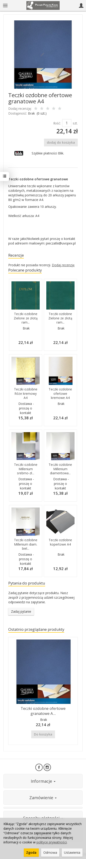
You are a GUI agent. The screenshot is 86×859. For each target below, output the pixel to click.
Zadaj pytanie (21, 611)
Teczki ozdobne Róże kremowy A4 (25, 393)
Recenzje (16, 255)
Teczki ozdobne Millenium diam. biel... (25, 544)
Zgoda (31, 852)
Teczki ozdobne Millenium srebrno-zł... (25, 468)
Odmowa (50, 852)
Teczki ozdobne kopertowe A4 (60, 542)
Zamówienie (43, 797)
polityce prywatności (51, 842)
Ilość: (57, 123)
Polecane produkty (25, 270)
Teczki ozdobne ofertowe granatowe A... (43, 711)
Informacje (43, 781)
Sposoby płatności (43, 818)
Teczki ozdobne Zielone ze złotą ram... (26, 318)
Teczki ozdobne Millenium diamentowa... (60, 468)
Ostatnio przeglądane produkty (36, 629)
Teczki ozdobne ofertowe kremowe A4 (60, 393)
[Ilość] (66, 123)
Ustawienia (72, 852)
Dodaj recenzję (63, 265)
